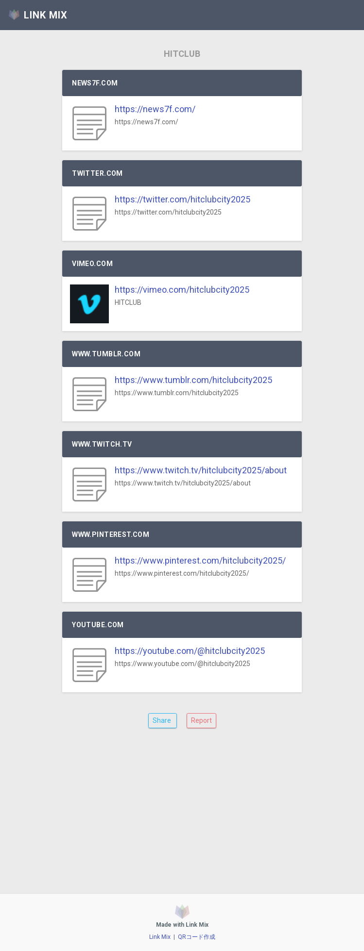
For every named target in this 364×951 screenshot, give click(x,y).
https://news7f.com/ (155, 109)
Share (163, 720)
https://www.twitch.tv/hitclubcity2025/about (201, 470)
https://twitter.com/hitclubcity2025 (182, 199)
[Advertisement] (182, 818)
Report (201, 720)
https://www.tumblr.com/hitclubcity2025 (193, 380)
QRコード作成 (196, 937)
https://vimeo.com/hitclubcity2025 (182, 289)
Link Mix (160, 937)
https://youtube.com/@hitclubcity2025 (190, 651)
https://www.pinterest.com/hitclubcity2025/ (200, 560)
